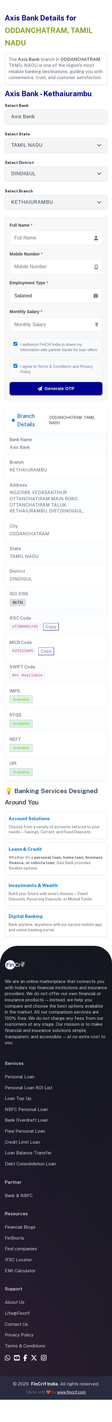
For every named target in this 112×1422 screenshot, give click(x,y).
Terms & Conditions (54, 366)
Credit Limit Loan (22, 1142)
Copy (50, 626)
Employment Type (29, 282)
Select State (17, 134)
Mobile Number (26, 254)
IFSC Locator (18, 1259)
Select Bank (17, 105)
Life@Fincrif (17, 1313)
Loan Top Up (18, 1098)
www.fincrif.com (71, 1392)
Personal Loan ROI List (28, 1087)
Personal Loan (19, 1076)
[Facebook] (25, 1358)
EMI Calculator (20, 1270)
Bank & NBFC (19, 1195)
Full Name (21, 225)
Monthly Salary (26, 311)
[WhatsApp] (7, 1358)
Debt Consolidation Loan (30, 1163)
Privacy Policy (19, 1334)
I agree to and (56, 369)
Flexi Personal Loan (25, 1131)
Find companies (21, 1248)
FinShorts (14, 1237)
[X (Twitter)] (34, 1358)
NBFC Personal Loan (26, 1109)
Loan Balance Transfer (28, 1152)
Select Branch (19, 191)
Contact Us (16, 1324)
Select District (19, 162)
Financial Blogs (20, 1227)
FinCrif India (44, 1383)
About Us (14, 1302)
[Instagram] (44, 1358)
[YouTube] (17, 1358)
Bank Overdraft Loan (26, 1120)
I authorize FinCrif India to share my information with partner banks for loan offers (58, 347)
